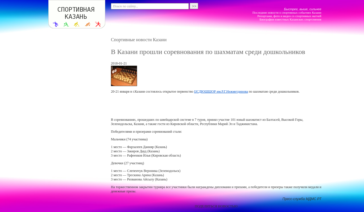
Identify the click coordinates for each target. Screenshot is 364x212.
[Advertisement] (216, 105)
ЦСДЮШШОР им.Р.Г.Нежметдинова (221, 91)
